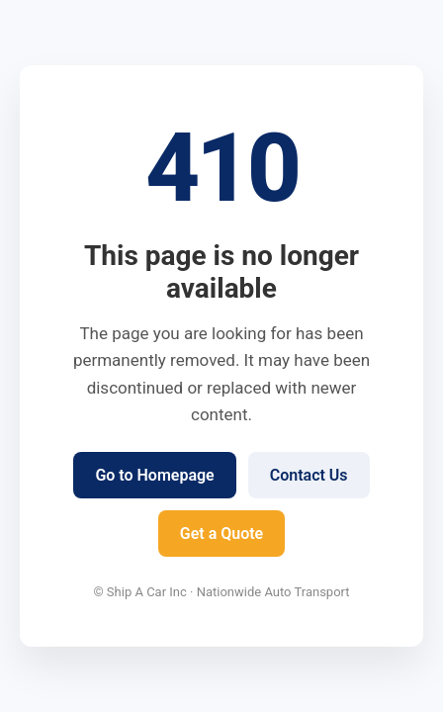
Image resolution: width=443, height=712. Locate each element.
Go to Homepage (154, 475)
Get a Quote (221, 533)
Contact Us (309, 475)
